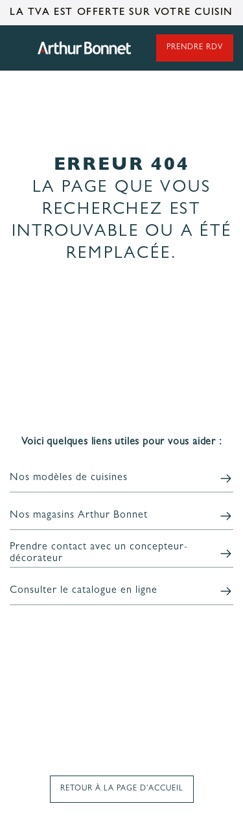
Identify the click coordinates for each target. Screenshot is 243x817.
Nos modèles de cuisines (69, 478)
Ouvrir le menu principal (16, 47)
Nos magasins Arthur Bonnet (79, 516)
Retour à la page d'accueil (121, 789)
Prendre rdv (195, 48)
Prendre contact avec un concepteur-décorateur (99, 553)
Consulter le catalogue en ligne (83, 591)
